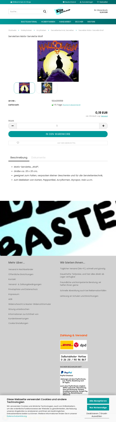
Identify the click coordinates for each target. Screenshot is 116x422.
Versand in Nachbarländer (20, 269)
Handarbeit (65, 21)
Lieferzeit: (13, 104)
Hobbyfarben (48, 21)
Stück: (11, 120)
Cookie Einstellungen (18, 323)
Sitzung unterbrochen (18, 309)
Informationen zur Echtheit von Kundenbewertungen (23, 316)
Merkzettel (102, 2)
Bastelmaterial (29, 21)
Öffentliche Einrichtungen (20, 274)
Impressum (13, 294)
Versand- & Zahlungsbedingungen (24, 284)
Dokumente (38, 157)
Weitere (91, 21)
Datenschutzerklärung (17, 416)
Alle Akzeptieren (98, 400)
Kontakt (12, 279)
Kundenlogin (86, 2)
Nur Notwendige (98, 407)
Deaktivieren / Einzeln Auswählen (97, 415)
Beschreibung (18, 157)
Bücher (79, 21)
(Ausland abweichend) (71, 105)
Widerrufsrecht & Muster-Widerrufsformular (29, 304)
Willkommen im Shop (20, 2)
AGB (10, 299)
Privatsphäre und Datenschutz (23, 289)
